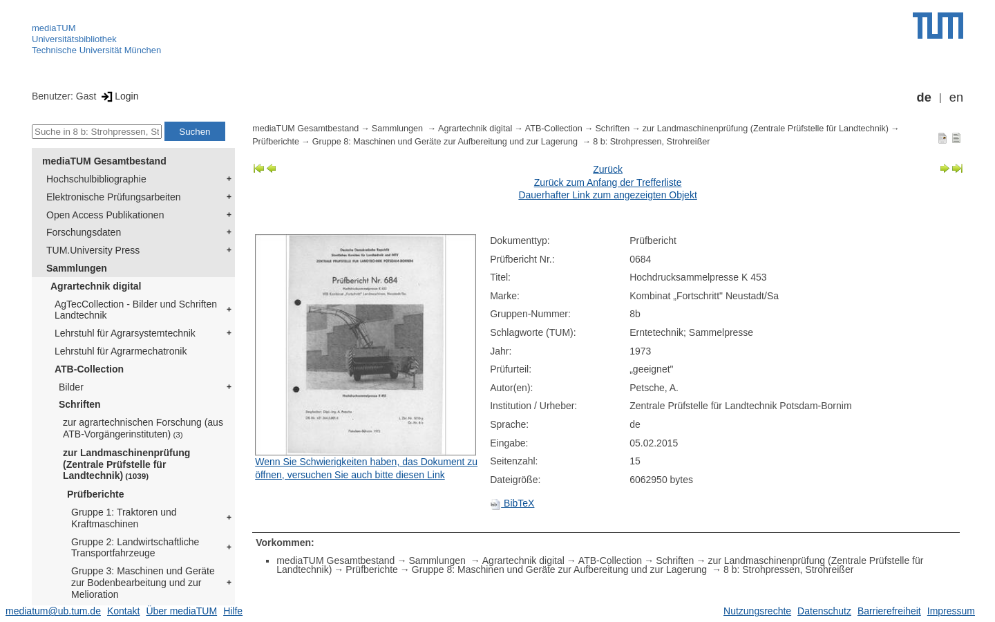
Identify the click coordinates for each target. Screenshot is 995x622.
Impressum (951, 610)
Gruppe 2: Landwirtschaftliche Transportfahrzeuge (135, 547)
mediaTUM (54, 28)
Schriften (80, 404)
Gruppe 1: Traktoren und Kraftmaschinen (124, 518)
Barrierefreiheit (889, 610)
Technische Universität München (96, 50)
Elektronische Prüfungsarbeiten (113, 196)
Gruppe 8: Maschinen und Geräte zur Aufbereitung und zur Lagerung (446, 142)
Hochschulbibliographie (96, 179)
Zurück (608, 169)
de (924, 97)
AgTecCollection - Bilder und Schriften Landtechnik (136, 310)
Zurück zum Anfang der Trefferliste (608, 182)
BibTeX (512, 503)
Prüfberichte (95, 494)
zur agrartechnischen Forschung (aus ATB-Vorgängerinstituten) (143, 428)
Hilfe (233, 610)
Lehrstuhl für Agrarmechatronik (121, 351)
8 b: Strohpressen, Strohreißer (651, 142)
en (956, 97)
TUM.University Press (93, 250)
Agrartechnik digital (95, 286)
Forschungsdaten (83, 232)
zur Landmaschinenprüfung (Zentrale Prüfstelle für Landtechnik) (126, 464)
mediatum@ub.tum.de (53, 610)
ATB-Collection (89, 369)
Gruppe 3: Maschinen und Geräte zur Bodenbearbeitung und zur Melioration (143, 582)
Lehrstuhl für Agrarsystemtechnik (125, 333)
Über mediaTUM (181, 610)
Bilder (71, 387)
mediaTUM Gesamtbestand (104, 161)
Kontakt (123, 610)
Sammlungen (76, 268)
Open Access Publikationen (105, 214)
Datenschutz (824, 610)
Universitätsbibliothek (74, 39)
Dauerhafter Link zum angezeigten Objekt (607, 194)
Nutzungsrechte (757, 610)
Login (118, 96)
